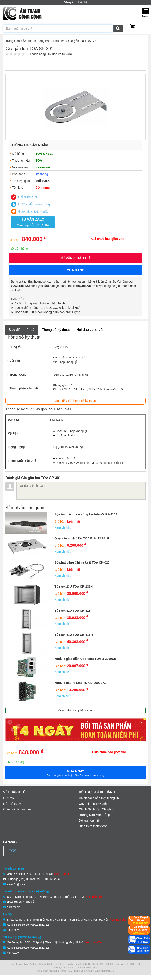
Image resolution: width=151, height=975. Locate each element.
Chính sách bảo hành (17, 809)
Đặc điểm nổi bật (22, 330)
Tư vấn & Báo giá (75, 258)
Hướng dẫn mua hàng (30, 204)
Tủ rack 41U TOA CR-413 (72, 610)
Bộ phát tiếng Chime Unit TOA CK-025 (81, 562)
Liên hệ (82, 2)
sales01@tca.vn (17, 884)
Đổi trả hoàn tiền (90, 820)
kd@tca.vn (14, 929)
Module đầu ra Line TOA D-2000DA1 (80, 683)
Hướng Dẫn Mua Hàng (94, 815)
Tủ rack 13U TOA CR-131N (73, 586)
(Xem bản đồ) (62, 873)
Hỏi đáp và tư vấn (90, 330)
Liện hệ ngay (12, 803)
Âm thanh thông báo (36, 41)
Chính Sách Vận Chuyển (96, 809)
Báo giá (68, 2)
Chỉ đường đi (24, 197)
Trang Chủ (12, 41)
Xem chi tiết (62, 527)
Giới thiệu (10, 798)
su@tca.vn (14, 907)
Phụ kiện (59, 41)
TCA (12, 851)
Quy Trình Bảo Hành (93, 803)
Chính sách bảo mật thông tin (99, 798)
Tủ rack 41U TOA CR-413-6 (73, 634)
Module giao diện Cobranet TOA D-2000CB (85, 659)
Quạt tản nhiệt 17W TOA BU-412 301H (81, 538)
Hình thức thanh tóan (93, 826)
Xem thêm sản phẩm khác (75, 710)
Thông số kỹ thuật (56, 330)
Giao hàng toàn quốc (30, 211)
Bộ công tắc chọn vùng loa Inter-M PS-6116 (85, 514)
